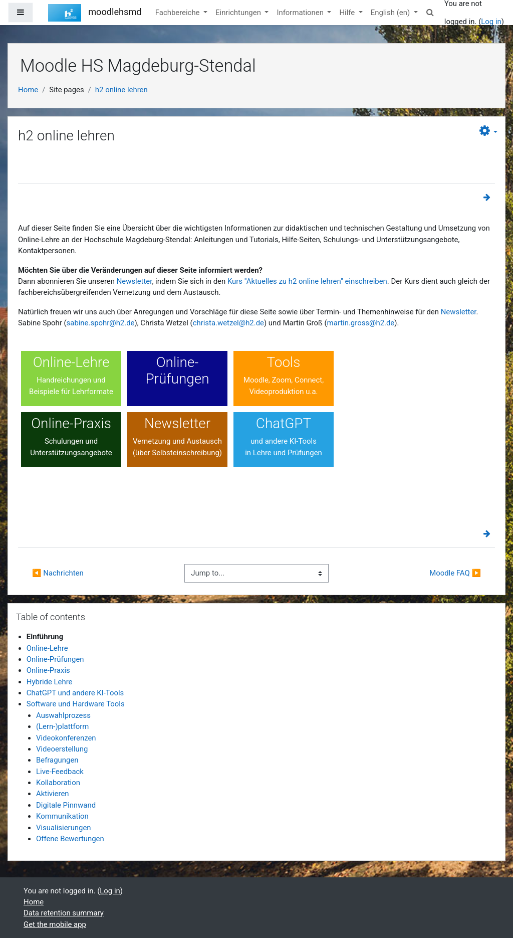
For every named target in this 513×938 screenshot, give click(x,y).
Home (28, 89)
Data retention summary (64, 912)
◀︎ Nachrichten (58, 573)
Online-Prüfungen (55, 659)
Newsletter (134, 281)
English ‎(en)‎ (391, 12)
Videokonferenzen (66, 737)
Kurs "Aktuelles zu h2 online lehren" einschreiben (307, 281)
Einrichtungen (239, 12)
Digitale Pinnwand (66, 805)
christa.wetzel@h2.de (228, 322)
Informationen (301, 12)
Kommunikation (62, 816)
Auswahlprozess (63, 715)
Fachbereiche (178, 12)
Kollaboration (58, 782)
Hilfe (348, 12)
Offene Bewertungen (70, 838)
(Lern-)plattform (62, 726)
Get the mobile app (55, 924)
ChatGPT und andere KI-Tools (75, 692)
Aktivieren (52, 793)
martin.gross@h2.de (361, 322)
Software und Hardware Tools (76, 703)
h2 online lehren (121, 89)
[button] (430, 13)
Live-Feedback (60, 771)
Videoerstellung (62, 749)
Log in (491, 21)
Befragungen (57, 760)
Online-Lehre (47, 648)
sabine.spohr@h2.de (101, 322)
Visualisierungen (63, 827)
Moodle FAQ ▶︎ (455, 573)
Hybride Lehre (50, 681)
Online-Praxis (48, 670)
